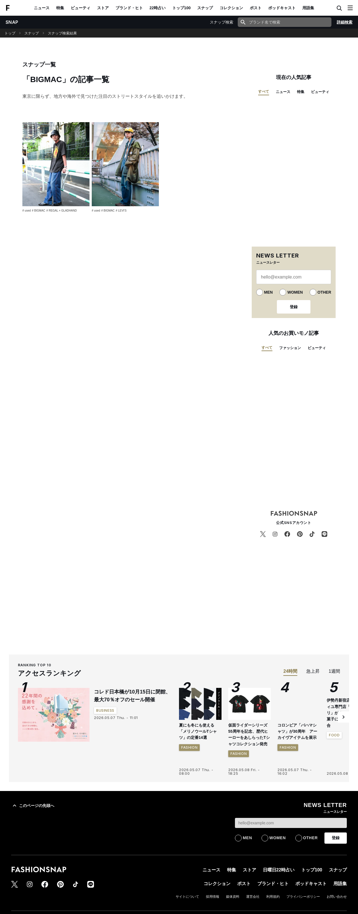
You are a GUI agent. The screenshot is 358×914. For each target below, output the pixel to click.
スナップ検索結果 (62, 33)
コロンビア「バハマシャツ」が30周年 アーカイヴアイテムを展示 (297, 731)
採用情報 (212, 897)
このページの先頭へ (32, 805)
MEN (268, 292)
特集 (60, 8)
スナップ (205, 8)
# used (26, 210)
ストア (103, 8)
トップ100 (181, 8)
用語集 (308, 8)
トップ (9, 33)
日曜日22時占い (279, 869)
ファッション (290, 348)
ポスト (256, 8)
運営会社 (253, 897)
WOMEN (295, 292)
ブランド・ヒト (129, 8)
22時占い (158, 8)
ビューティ (80, 8)
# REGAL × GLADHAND (61, 210)
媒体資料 (232, 897)
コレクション (231, 8)
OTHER (324, 292)
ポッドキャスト (282, 8)
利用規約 (273, 897)
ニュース (42, 8)
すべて (263, 91)
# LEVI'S (121, 210)
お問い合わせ (337, 897)
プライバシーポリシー (303, 897)
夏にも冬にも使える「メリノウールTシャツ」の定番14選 (198, 731)
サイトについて (187, 897)
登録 (294, 307)
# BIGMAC (38, 210)
